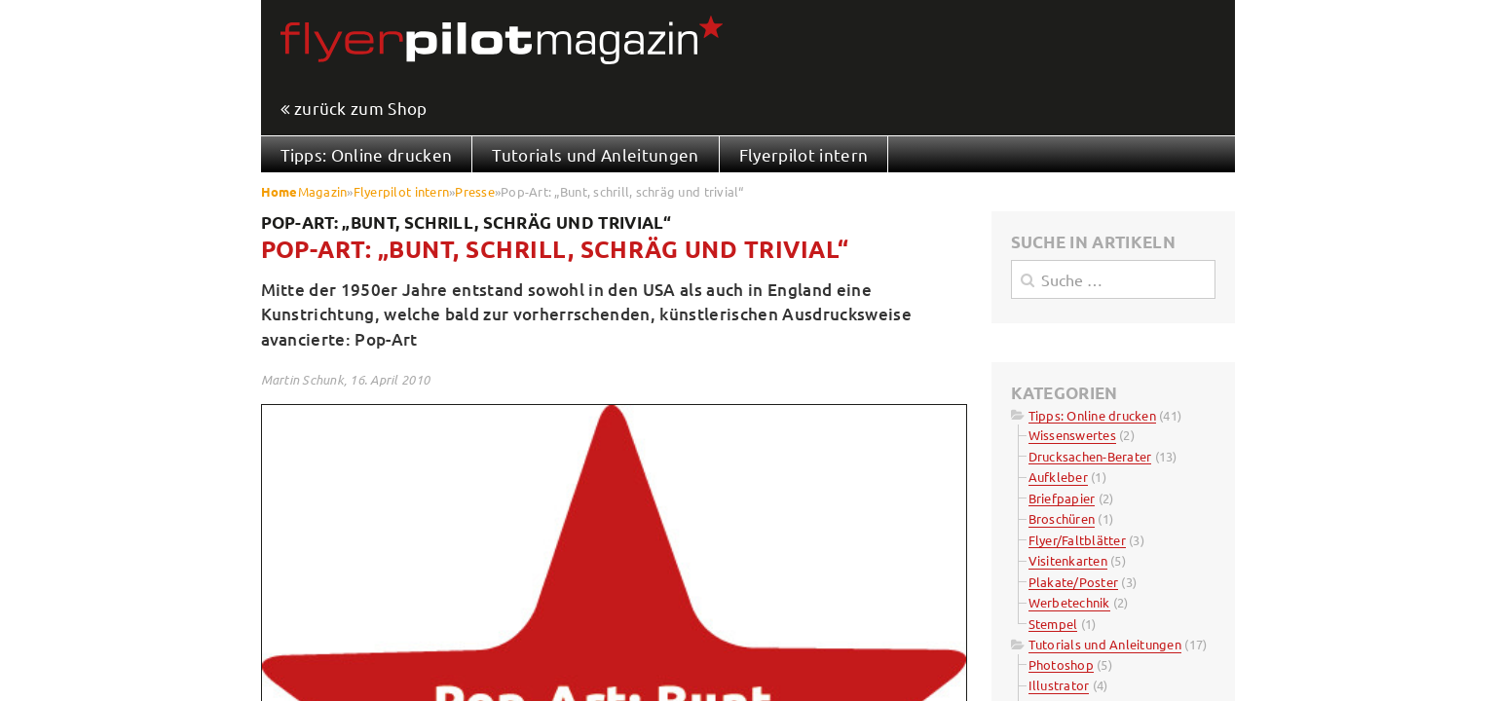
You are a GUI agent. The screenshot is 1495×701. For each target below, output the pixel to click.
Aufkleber (1058, 476)
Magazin (323, 191)
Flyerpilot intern (804, 154)
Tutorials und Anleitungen (595, 154)
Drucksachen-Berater (1090, 456)
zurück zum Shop (361, 109)
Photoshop (1061, 664)
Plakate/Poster (1073, 581)
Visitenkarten (1067, 560)
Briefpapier (1062, 498)
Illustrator (1059, 685)
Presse (475, 191)
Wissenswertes (1072, 434)
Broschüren (1062, 518)
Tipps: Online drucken (366, 154)
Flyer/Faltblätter (1077, 540)
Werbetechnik (1069, 602)
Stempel (1053, 623)
